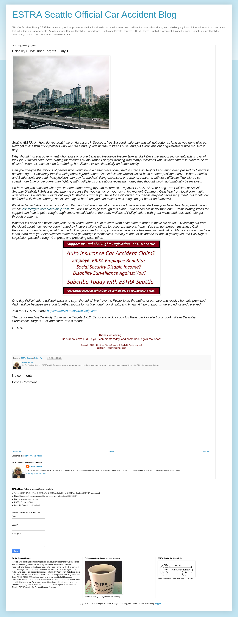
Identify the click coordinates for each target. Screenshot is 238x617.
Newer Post (17, 451)
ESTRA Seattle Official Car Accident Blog (94, 14)
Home (112, 451)
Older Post (206, 451)
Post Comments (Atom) (32, 456)
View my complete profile (36, 474)
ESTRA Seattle (35, 466)
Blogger (158, 604)
